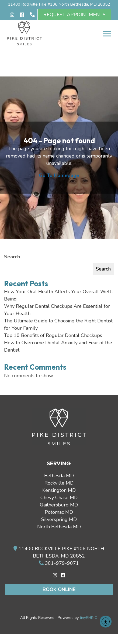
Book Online (59, 589)
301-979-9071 (59, 563)
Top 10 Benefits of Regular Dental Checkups (53, 335)
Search (12, 256)
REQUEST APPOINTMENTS (74, 14)
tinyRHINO (89, 617)
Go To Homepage (59, 175)
